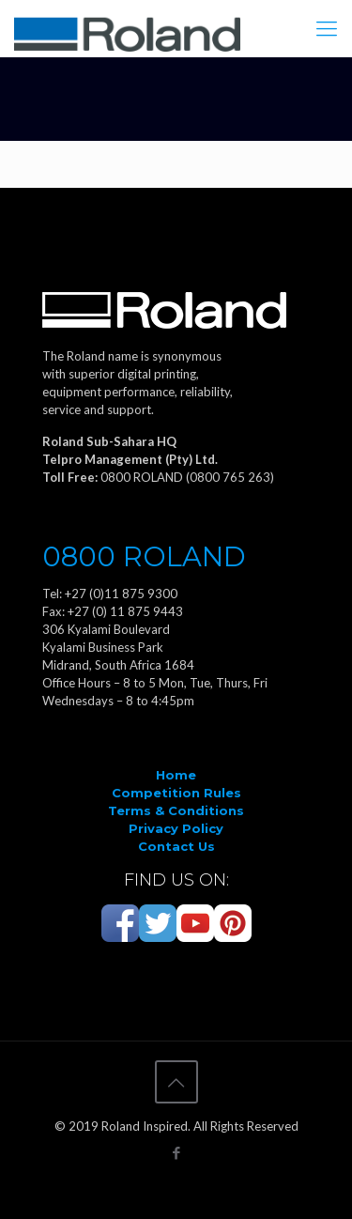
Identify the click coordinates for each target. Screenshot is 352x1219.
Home (176, 774)
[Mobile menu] (327, 28)
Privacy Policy (176, 828)
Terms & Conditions (176, 810)
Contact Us (176, 846)
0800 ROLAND (144, 556)
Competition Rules (176, 792)
